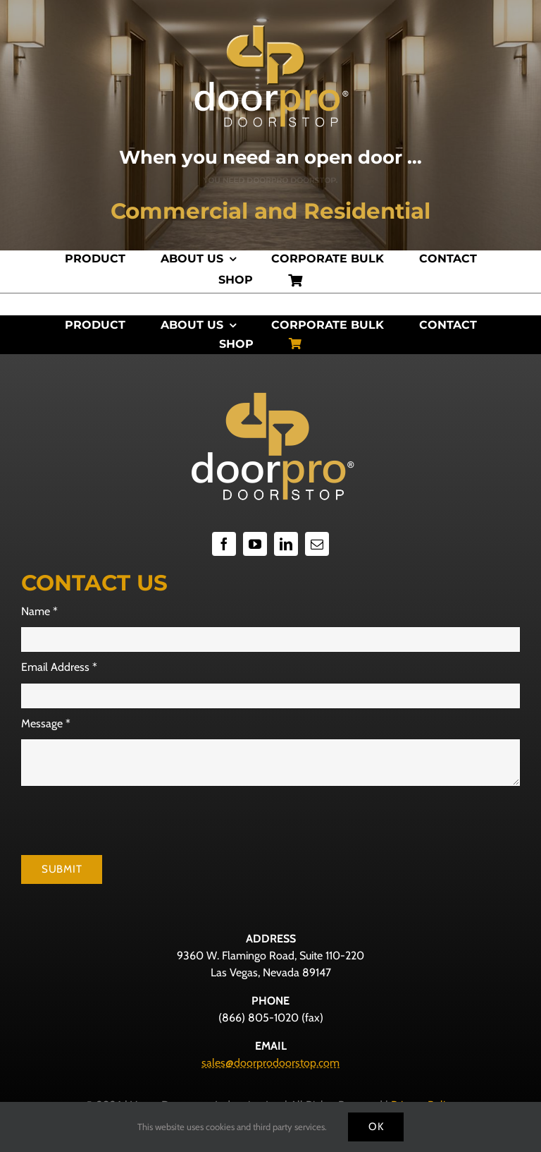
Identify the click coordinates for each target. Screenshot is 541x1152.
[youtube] (255, 544)
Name (39, 611)
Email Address (59, 667)
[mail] (317, 544)
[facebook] (224, 544)
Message (45, 723)
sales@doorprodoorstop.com (270, 1062)
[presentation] (128, 820)
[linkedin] (286, 544)
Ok (376, 1126)
